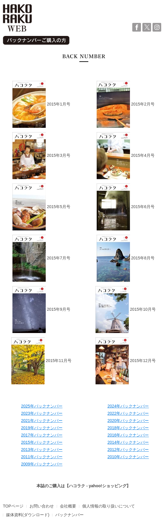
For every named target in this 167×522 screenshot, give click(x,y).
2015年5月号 (41, 206)
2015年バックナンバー (42, 442)
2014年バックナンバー (128, 442)
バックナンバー (69, 514)
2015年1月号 (41, 104)
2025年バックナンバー (42, 406)
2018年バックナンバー (128, 427)
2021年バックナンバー (42, 420)
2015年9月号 (41, 309)
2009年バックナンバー (42, 464)
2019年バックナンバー (42, 427)
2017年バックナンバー (42, 435)
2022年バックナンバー (128, 413)
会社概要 (68, 506)
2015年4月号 (126, 155)
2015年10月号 (126, 309)
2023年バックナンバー (42, 413)
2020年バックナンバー (128, 420)
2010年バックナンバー (128, 456)
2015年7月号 (41, 258)
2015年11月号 (41, 360)
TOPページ (13, 506)
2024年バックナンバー (128, 406)
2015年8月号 (126, 258)
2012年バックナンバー (128, 449)
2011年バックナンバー (42, 456)
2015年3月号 (41, 155)
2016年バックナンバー (128, 435)
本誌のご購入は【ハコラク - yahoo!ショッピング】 (83, 485)
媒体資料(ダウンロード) (27, 514)
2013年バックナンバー (42, 449)
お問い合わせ (42, 506)
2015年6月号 (126, 206)
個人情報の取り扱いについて (108, 506)
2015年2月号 (126, 104)
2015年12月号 (126, 360)
